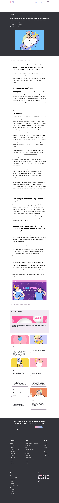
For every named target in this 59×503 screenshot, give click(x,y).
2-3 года (45, 449)
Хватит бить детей (29, 468)
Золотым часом (17, 91)
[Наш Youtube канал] (45, 478)
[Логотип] (12, 2)
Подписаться (38, 427)
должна (43, 78)
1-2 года (45, 447)
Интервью (12, 459)
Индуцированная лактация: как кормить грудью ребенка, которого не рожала (38, 372)
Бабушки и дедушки (29, 449)
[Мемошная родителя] (43, 476)
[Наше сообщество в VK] (45, 476)
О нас (11, 475)
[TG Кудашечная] (41, 476)
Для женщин (12, 453)
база (22, 60)
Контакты (12, 487)
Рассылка (43, 2)
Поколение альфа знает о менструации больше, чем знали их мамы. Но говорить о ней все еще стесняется (29, 326)
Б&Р (13, 346)
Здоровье (27, 453)
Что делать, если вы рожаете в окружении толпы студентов (18, 405)
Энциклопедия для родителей (31, 443)
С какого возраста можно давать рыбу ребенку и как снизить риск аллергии (19, 372)
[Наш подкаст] (39, 481)
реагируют (34, 169)
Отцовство (27, 445)
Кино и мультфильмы (29, 459)
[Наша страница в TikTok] (41, 478)
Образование (28, 457)
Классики (27, 465)
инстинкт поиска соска (30, 154)
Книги (26, 461)
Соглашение (12, 489)
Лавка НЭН (12, 483)
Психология (27, 455)
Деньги (26, 451)
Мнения (33, 378)
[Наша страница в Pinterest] (43, 478)
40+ (26, 447)
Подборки (12, 457)
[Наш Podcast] (48, 478)
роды (18, 60)
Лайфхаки (14, 378)
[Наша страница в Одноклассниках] (48, 476)
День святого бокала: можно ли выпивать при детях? (19, 394)
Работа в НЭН (13, 481)
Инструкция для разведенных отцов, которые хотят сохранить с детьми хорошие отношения (19, 383)
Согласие (12, 491)
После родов (27, 60)
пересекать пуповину (40, 139)
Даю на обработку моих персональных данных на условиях (29, 430)
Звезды (27, 463)
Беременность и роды (14, 449)
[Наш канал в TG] (39, 476)
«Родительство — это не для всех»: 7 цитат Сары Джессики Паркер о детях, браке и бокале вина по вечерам (38, 383)
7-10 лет (45, 453)
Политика (12, 493)
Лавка (37, 2)
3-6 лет (45, 451)
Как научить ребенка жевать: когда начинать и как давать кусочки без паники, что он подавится (38, 349)
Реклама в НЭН (13, 477)
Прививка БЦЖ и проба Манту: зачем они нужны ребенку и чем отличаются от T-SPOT (38, 404)
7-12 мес (45, 445)
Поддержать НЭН (14, 485)
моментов (25, 118)
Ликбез (12, 14)
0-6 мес (13, 60)
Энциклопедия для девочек (31, 467)
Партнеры (12, 463)
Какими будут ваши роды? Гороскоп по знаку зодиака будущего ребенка (19, 349)
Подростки (46, 455)
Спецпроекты (13, 479)
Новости (13, 324)
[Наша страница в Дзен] (39, 478)
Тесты (11, 461)
